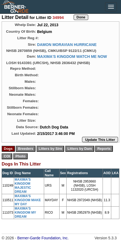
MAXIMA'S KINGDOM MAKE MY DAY (28, 200)
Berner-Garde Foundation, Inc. (43, 238)
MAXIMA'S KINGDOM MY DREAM (25, 212)
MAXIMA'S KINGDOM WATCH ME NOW (72, 56)
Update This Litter (100, 140)
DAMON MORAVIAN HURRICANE (67, 44)
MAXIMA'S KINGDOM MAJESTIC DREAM (23, 186)
